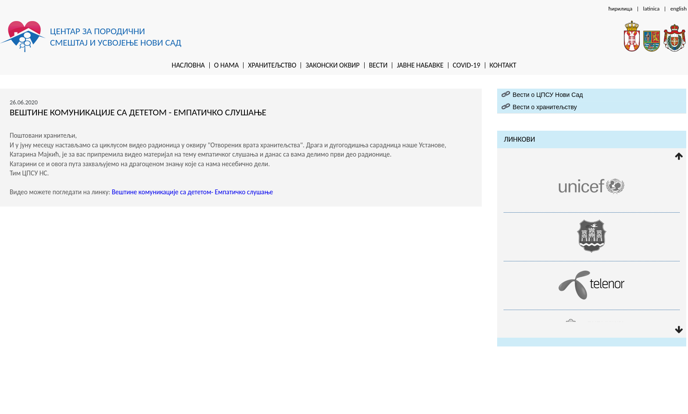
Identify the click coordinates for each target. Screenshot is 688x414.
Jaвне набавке (420, 65)
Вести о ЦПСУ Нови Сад (547, 94)
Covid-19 (466, 65)
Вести (378, 65)
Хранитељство (272, 65)
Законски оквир (332, 65)
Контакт (503, 65)
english (678, 8)
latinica (651, 8)
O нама (226, 65)
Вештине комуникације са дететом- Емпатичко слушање (192, 192)
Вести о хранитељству (544, 107)
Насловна (188, 65)
